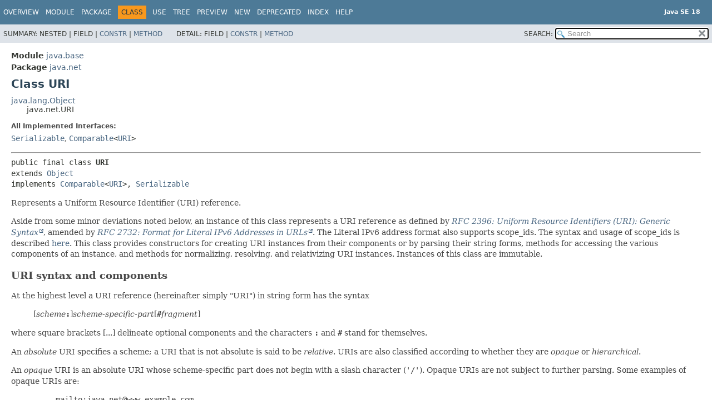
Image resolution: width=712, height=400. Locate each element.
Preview (212, 12)
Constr (113, 34)
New (242, 12)
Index (318, 12)
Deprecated (279, 12)
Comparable (91, 138)
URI (124, 138)
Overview (21, 12)
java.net (65, 67)
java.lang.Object (43, 100)
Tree (181, 12)
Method (148, 34)
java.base (65, 55)
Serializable (38, 138)
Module (60, 12)
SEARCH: (538, 34)
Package (96, 12)
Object (60, 173)
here (61, 243)
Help (344, 12)
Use (159, 12)
